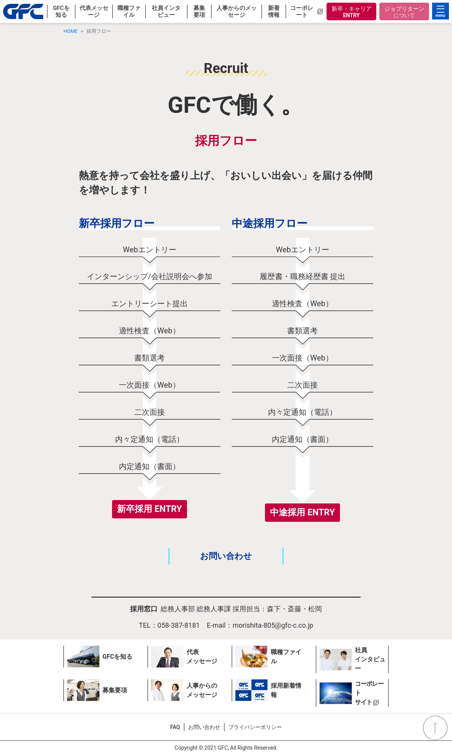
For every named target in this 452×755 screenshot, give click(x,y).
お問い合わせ (226, 556)
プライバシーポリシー (255, 727)
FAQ (175, 727)
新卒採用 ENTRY (149, 509)
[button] (61, 11)
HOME (70, 31)
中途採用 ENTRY (302, 512)
